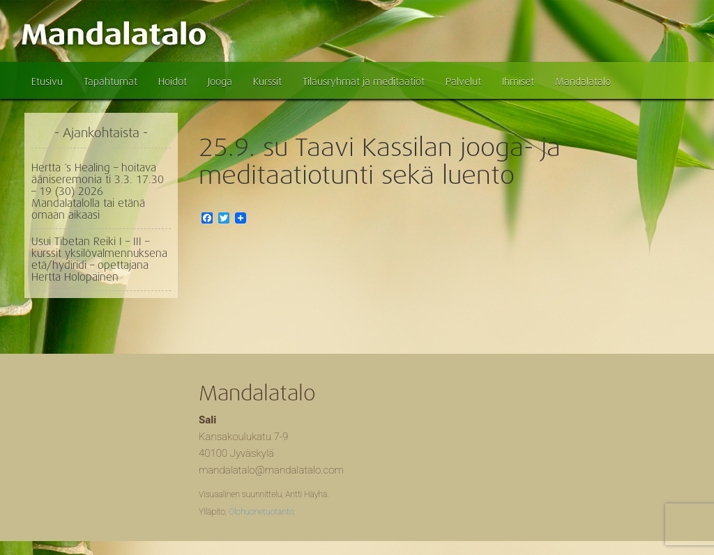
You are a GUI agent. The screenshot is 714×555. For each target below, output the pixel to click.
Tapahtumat (110, 81)
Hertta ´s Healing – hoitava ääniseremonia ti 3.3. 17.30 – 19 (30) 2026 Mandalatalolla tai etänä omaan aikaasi (97, 191)
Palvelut (463, 81)
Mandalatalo (583, 81)
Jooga (220, 81)
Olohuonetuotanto (261, 512)
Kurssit (267, 81)
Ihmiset (518, 81)
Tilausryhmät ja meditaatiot (364, 81)
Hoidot (172, 81)
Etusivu (47, 81)
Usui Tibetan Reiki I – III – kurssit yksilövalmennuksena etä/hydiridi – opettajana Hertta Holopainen (99, 259)
